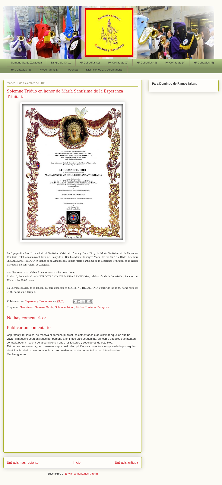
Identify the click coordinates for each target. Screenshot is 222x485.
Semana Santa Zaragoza (26, 62)
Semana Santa (44, 307)
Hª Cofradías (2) (118, 62)
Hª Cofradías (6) (21, 69)
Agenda (73, 69)
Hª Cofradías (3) (147, 62)
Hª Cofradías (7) (49, 69)
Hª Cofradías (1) (90, 62)
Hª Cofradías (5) (204, 62)
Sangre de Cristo (60, 62)
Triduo (79, 307)
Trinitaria (90, 307)
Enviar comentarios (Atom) (81, 473)
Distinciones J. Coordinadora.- (104, 69)
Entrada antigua (126, 462)
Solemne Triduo (64, 307)
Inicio (76, 462)
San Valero (26, 307)
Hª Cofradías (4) (175, 62)
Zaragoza (103, 307)
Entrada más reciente (22, 462)
